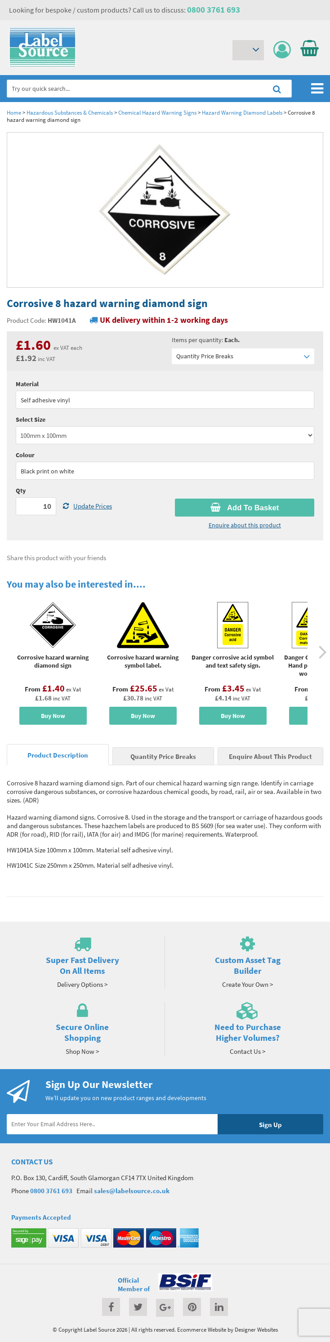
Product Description (57, 755)
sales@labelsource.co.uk (131, 1190)
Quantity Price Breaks (243, 356)
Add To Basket (244, 507)
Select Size (30, 419)
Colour (25, 455)
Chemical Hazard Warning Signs (157, 112)
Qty (21, 490)
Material (27, 384)
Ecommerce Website (201, 1329)
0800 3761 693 (213, 9)
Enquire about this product (245, 525)
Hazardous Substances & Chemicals (70, 112)
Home (14, 112)
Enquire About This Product (270, 756)
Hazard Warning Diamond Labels (242, 112)
